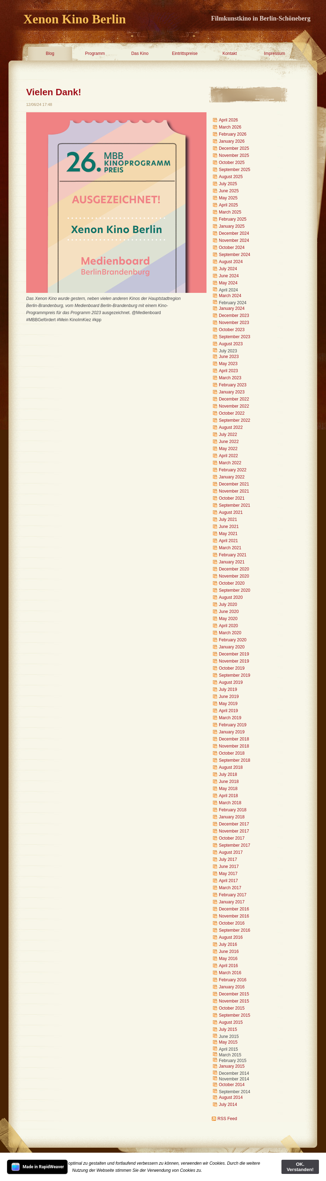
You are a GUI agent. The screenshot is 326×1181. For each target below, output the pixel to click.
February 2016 (232, 979)
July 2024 (228, 268)
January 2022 (232, 477)
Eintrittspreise (185, 53)
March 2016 (230, 972)
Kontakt (229, 53)
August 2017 (231, 852)
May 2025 (228, 197)
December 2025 (234, 148)
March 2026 (230, 127)
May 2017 (228, 873)
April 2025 (228, 205)
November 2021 (234, 491)
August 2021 (231, 512)
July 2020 (228, 604)
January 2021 (232, 562)
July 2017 (228, 859)
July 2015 (228, 1029)
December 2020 (234, 569)
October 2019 (232, 668)
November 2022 (234, 406)
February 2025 (232, 219)
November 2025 (234, 155)
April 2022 (228, 455)
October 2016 (232, 923)
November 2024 (234, 240)
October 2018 (232, 753)
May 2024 (228, 282)
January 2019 (232, 731)
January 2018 (232, 816)
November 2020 (234, 576)
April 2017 (228, 880)
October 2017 (232, 838)
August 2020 (231, 597)
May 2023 (228, 363)
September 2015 (234, 1015)
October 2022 (232, 413)
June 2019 (229, 696)
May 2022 (228, 448)
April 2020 (228, 625)
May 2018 (228, 788)
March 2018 (230, 802)
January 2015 (232, 1066)
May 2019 (228, 703)
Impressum (274, 53)
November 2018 (234, 746)
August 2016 (231, 937)
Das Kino (140, 53)
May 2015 (228, 1042)
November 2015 (234, 1001)
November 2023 (234, 322)
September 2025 (234, 169)
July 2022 (228, 434)
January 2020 (232, 647)
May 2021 (228, 533)
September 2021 (234, 505)
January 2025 (232, 226)
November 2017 (234, 831)
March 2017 (230, 887)
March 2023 (230, 377)
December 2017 (234, 824)
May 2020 (228, 618)
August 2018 (231, 767)
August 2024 (231, 261)
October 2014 (232, 1084)
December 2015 (234, 994)
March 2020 (230, 632)
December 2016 (234, 909)
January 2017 (232, 901)
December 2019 (234, 654)
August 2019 (231, 682)
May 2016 (228, 958)
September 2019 (234, 675)
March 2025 (230, 212)
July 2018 (228, 774)
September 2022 (234, 420)
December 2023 (234, 315)
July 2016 (228, 944)
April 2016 (228, 965)
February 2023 (232, 384)
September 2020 (234, 590)
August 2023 (231, 343)
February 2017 (232, 894)
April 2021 (228, 540)
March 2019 (230, 717)
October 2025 (232, 162)
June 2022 (229, 441)
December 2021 (234, 484)
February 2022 (232, 469)
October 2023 (232, 329)
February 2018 (232, 809)
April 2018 (228, 795)
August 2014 (231, 1097)
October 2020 (232, 583)
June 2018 (229, 781)
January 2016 (232, 986)
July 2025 (228, 183)
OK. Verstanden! (300, 1167)
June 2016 (229, 951)
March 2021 (230, 547)
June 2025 (229, 190)
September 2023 (234, 336)
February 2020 (232, 639)
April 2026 (228, 120)
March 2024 (230, 295)
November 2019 (234, 661)
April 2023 (228, 370)
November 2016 (234, 916)
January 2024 (232, 308)
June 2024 (229, 275)
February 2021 (232, 554)
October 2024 (232, 247)
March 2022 (230, 462)
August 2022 (231, 427)
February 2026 (232, 134)
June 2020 (229, 611)
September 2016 (234, 930)
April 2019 (228, 710)
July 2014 (228, 1104)
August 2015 (231, 1022)
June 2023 (229, 356)
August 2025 (231, 176)
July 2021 (228, 519)
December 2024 (234, 233)
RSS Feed (227, 1118)
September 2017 (234, 845)
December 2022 (234, 399)
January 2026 (232, 141)
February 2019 (232, 724)
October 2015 (232, 1008)
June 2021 (229, 526)
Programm (95, 53)
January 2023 (232, 392)
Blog (50, 53)
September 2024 (234, 254)
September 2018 (234, 760)
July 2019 (228, 689)
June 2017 (229, 866)
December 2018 (234, 739)
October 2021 (232, 498)
